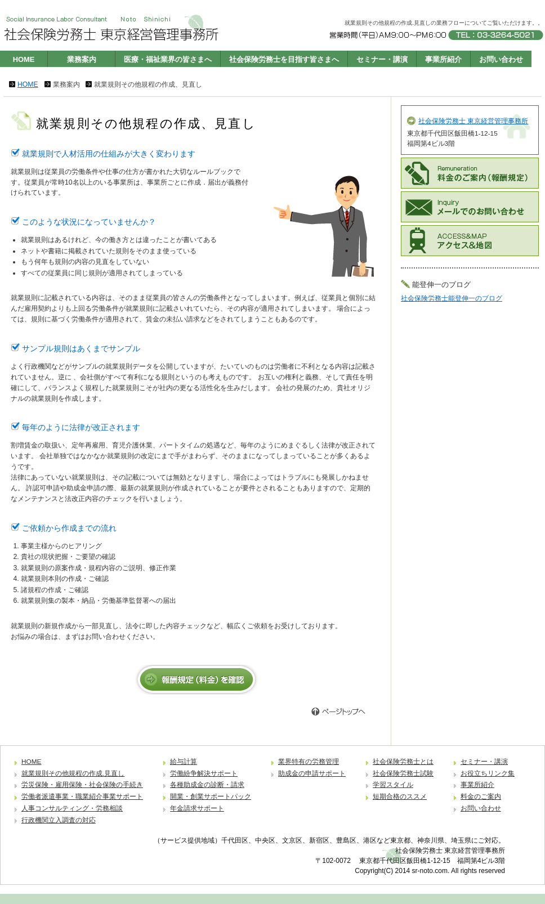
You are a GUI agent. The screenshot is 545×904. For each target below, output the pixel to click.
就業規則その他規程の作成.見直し (72, 773)
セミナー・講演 (382, 59)
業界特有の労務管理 (308, 762)
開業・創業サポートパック (210, 796)
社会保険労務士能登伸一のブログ (451, 298)
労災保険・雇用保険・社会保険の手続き (82, 785)
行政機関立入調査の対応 (58, 820)
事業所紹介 (443, 59)
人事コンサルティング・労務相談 (72, 808)
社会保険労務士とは (403, 762)
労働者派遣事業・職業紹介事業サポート (82, 796)
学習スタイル (393, 785)
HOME (24, 59)
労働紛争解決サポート (204, 773)
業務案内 (81, 59)
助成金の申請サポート (312, 773)
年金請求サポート (197, 808)
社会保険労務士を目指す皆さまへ (284, 59)
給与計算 (183, 762)
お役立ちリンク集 (488, 773)
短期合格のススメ (400, 796)
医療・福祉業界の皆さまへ (168, 59)
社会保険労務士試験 (403, 773)
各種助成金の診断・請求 (207, 785)
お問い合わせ (501, 59)
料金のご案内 (481, 796)
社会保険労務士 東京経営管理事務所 (473, 121)
